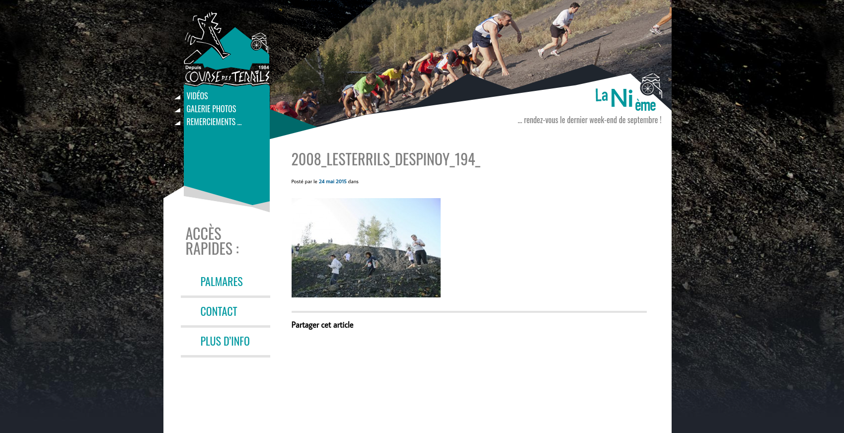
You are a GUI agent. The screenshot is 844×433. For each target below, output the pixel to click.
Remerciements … (214, 122)
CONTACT (219, 311)
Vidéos (197, 96)
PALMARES (222, 281)
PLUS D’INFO (225, 341)
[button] (366, 247)
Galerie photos (211, 109)
